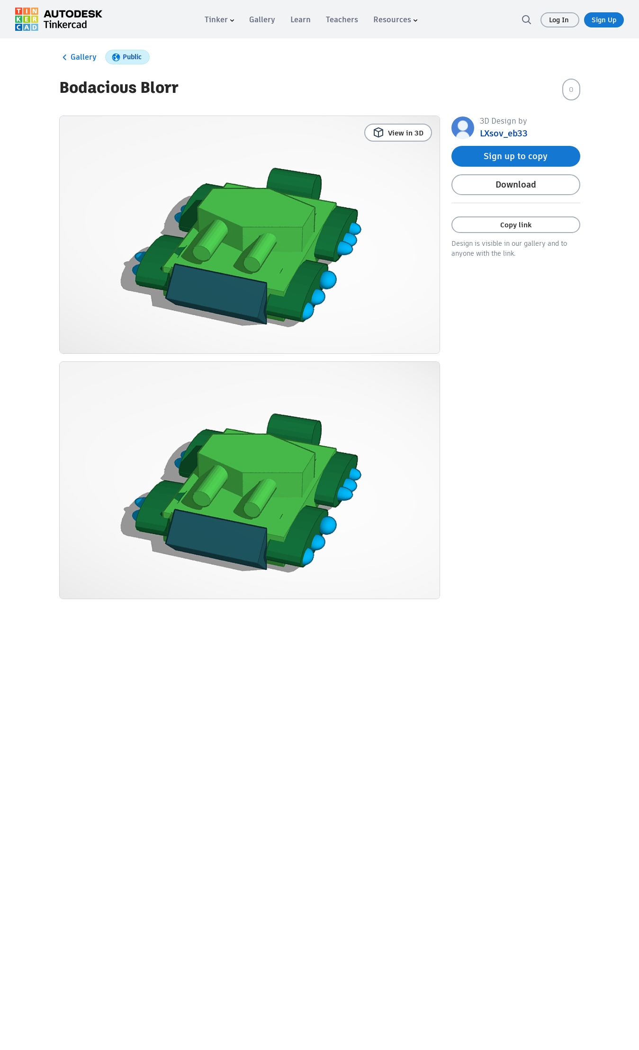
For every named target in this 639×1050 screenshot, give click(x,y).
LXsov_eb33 (504, 133)
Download (515, 184)
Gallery (78, 57)
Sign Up (604, 20)
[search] (526, 19)
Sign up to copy (516, 156)
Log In (560, 20)
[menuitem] (219, 19)
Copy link (515, 225)
